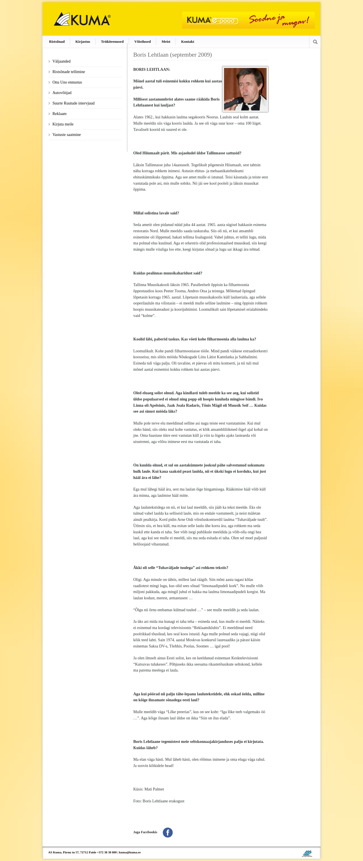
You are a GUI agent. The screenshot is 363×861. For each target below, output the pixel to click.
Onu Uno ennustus (67, 82)
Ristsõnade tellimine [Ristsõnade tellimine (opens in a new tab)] (68, 72)
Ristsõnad (57, 41)
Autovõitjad (61, 93)
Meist (166, 41)
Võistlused (142, 41)
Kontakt (187, 41)
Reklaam (59, 114)
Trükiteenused (112, 41)
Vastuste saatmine (66, 135)
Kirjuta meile (62, 124)
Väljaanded (61, 61)
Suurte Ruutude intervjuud (73, 103)
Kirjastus (82, 41)
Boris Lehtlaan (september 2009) (172, 54)
